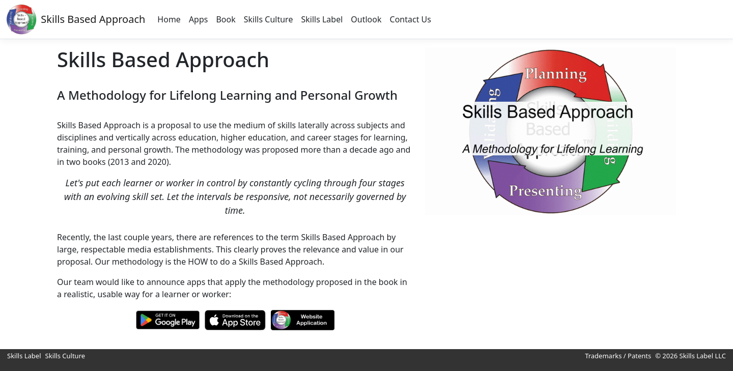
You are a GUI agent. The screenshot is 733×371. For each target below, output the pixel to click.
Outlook (366, 19)
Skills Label (322, 19)
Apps (198, 19)
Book (225, 19)
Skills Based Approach (93, 19)
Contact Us (410, 19)
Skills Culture (268, 19)
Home (169, 19)
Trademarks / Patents (618, 355)
